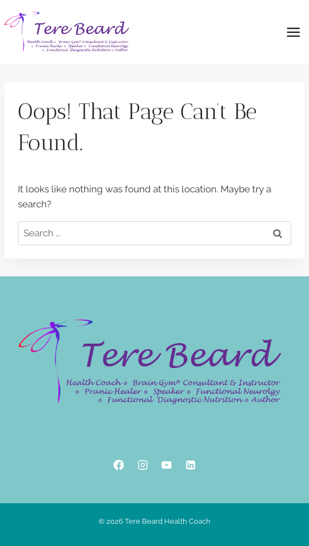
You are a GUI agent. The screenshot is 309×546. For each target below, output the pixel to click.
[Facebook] (118, 465)
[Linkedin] (190, 465)
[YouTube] (166, 465)
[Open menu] (293, 32)
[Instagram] (142, 465)
